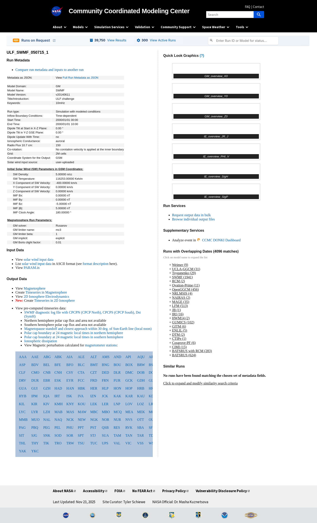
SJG (34, 435)
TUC (93, 443)
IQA (46, 396)
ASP (22, 365)
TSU (81, 443)
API (128, 357)
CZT (93, 372)
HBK (81, 388)
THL (22, 443)
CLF (22, 372)
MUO (35, 419)
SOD (57, 435)
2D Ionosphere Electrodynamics (46, 296)
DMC (129, 372)
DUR (35, 380)
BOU (117, 365)
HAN (70, 388)
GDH (141, 380)
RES (117, 427)
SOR (69, 435)
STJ (93, 435)
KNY (70, 404)
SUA (105, 435)
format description (96, 264)
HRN (152, 388)
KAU (141, 396)
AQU (141, 357)
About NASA (63, 490)
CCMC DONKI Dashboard (219, 240)
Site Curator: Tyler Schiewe (123, 501)
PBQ (34, 427)
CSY (69, 372)
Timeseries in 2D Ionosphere (54, 300)
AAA (23, 357)
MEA (129, 412)
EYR (70, 380)
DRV (22, 380)
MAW (82, 412)
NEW (82, 419)
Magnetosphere (35, 288)
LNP (117, 404)
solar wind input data (38, 259)
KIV (46, 404)
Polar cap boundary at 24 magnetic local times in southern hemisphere (73, 337)
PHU (70, 427)
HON (117, 388)
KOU (81, 404)
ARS (152, 357)
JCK (105, 396)
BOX (129, 365)
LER (105, 404)
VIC (128, 443)
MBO (106, 412)
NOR (105, 419)
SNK (46, 435)
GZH (46, 388)
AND (117, 357)
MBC (94, 412)
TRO (57, 443)
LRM (152, 404)
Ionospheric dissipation (40, 341)
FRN (105, 380)
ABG (47, 357)
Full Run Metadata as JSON (80, 77)
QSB (105, 427)
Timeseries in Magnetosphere (46, 292)
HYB (22, 396)
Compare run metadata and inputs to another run (49, 70)
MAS (70, 412)
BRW (141, 365)
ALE (81, 357)
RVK (129, 427)
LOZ (140, 404)
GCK (129, 380)
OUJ (152, 419)
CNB (46, 372)
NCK (70, 419)
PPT (81, 427)
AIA (69, 357)
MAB (58, 412)
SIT (21, 435)
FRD (93, 380)
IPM (34, 396)
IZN (93, 396)
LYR (34, 412)
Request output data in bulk (191, 215)
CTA (81, 372)
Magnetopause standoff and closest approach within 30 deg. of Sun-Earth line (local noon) (88, 329)
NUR (117, 419)
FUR (117, 380)
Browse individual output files (193, 219)
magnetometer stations (101, 345)
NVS (128, 419)
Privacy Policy (174, 490)
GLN (152, 380)
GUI (34, 388)
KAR (129, 396)
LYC (22, 412)
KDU (152, 396)
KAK (117, 396)
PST (93, 427)
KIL (22, 404)
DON (152, 372)
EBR (46, 380)
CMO (35, 372)
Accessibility (94, 490)
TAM (117, 435)
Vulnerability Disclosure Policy (221, 490)
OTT (140, 419)
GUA (23, 388)
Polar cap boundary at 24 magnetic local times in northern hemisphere (73, 333)
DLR (117, 372)
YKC (35, 451)
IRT (57, 396)
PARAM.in (32, 268)
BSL (152, 365)
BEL (46, 365)
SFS (152, 427)
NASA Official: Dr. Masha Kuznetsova (180, 501)
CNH (58, 372)
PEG (46, 427)
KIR (34, 404)
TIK (46, 443)
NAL (46, 419)
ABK (58, 357)
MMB (23, 419)
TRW (70, 443)
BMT (94, 365)
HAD (58, 388)
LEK (93, 404)
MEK (141, 412)
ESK (57, 380)
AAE (35, 357)
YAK (22, 451)
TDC (152, 435)
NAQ (58, 419)
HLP (105, 388)
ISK (69, 396)
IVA (80, 396)
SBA (140, 427)
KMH (58, 404)
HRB (140, 388)
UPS (105, 443)
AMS (105, 357)
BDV (35, 365)
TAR (140, 435)
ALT (93, 357)
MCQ (118, 412)
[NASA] (61, 11)
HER (93, 388)
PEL (57, 427)
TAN (128, 435)
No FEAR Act (142, 490)
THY (35, 443)
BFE (57, 365)
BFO (69, 365)
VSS (140, 443)
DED (105, 372)
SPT (81, 435)
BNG (105, 365)
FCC (81, 380)
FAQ (247, 6)
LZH (46, 412)
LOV (129, 404)
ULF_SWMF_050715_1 (27, 52)
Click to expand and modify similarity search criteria (200, 383)
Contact (258, 6)
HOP (128, 388)
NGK (94, 419)
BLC (81, 365)
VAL (117, 443)
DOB (141, 372)
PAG (22, 427)
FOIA (118, 490)
